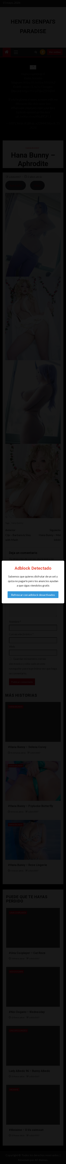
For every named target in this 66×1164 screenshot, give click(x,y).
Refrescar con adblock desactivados (33, 594)
